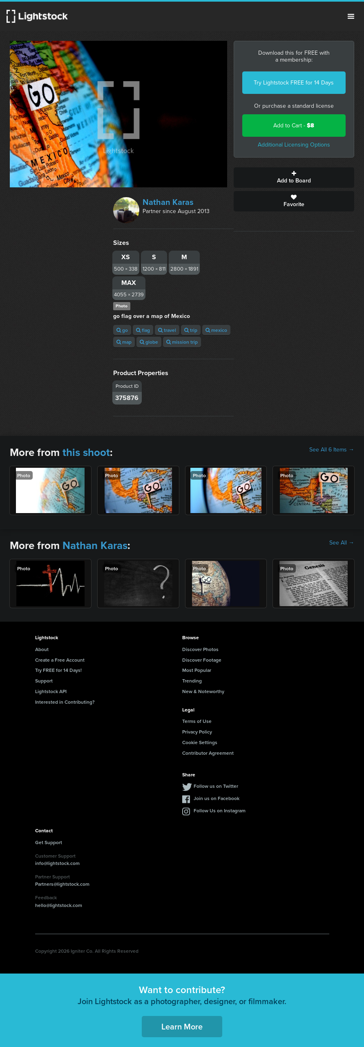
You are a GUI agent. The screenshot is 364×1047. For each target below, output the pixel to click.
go (122, 330)
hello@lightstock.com (58, 905)
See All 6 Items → (331, 450)
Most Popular (196, 670)
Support (44, 680)
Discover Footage (201, 659)
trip (190, 330)
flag (143, 330)
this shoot (86, 452)
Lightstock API (51, 691)
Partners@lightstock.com (62, 883)
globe (149, 341)
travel (167, 330)
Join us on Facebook (216, 798)
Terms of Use (197, 721)
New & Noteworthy (203, 691)
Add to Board (293, 178)
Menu (350, 16)
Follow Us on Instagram (220, 810)
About (42, 649)
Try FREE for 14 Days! (58, 670)
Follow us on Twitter (216, 785)
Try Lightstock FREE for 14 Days (294, 82)
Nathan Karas (168, 202)
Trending (192, 680)
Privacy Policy (197, 731)
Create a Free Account (60, 659)
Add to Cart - (293, 125)
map (124, 341)
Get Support (48, 842)
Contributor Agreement (208, 752)
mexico (216, 330)
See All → (341, 543)
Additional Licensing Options (294, 144)
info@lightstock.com (57, 863)
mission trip (182, 341)
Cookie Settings (199, 742)
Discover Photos (200, 649)
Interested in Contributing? (65, 701)
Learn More (182, 1026)
